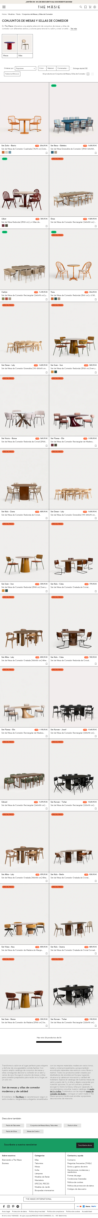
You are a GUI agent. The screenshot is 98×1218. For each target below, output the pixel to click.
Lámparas (39, 1173)
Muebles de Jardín (42, 1187)
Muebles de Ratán (42, 1177)
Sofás (37, 1170)
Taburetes (39, 1163)
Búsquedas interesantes (44, 1190)
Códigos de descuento (76, 1189)
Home (4, 14)
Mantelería (39, 1180)
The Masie (19, 1097)
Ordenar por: (9, 68)
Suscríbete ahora (85, 1145)
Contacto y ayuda (75, 1155)
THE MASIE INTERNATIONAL (39, 1199)
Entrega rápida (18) (80, 68)
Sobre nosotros (8, 1155)
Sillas (37, 1160)
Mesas (37, 1167)
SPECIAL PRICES (42, 1184)
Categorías (39, 1155)
